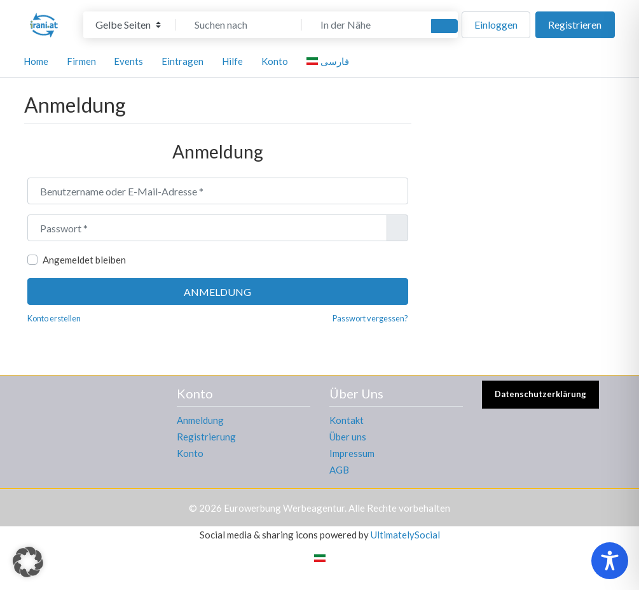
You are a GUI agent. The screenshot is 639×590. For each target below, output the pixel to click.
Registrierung (206, 436)
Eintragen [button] (182, 61)
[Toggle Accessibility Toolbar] (609, 560)
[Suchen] (444, 26)
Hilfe (232, 61)
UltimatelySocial (405, 534)
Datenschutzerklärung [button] (540, 394)
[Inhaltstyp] (128, 24)
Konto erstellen (54, 318)
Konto (190, 453)
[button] (28, 562)
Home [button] (36, 61)
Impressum (351, 453)
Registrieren (574, 24)
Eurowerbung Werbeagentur (284, 508)
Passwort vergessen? (370, 318)
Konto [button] (274, 61)
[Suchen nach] (239, 24)
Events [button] (128, 61)
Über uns (347, 436)
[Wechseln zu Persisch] (320, 557)
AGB (339, 469)
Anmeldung (217, 292)
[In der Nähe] (365, 24)
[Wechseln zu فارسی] (329, 61)
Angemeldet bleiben (84, 259)
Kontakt (346, 420)
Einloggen (496, 24)
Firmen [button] (81, 61)
